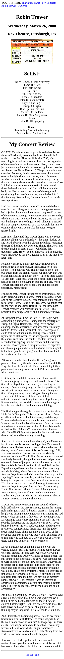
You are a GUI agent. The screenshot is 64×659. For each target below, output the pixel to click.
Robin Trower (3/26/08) (14, 5)
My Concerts (49, 2)
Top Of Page (32, 654)
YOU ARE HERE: (11, 2)
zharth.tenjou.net (31, 2)
